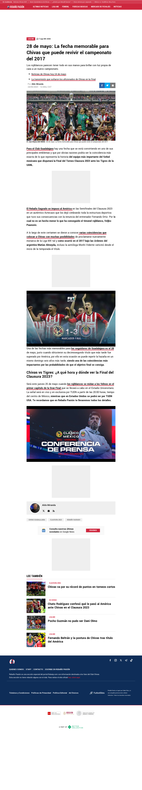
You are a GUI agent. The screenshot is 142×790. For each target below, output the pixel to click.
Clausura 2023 (56, 520)
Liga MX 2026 (45, 39)
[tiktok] (131, 660)
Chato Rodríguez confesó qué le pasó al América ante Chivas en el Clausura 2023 (79, 606)
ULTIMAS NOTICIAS (41, 7)
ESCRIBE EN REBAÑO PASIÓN (57, 669)
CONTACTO (38, 669)
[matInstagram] (115, 660)
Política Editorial (60, 693)
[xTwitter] (120, 660)
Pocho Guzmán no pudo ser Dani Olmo (72, 621)
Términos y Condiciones (19, 693)
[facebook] (110, 660)
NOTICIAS (118, 7)
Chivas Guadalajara (37, 520)
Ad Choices (73, 693)
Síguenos (93, 530)
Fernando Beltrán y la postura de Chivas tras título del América (80, 640)
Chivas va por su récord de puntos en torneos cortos (81, 587)
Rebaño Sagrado (73, 520)
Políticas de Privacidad (41, 693)
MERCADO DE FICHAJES (100, 7)
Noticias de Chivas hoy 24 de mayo (48, 74)
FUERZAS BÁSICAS (80, 7)
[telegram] (126, 660)
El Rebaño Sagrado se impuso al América (49, 208)
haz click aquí (74, 677)
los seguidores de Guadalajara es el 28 (92, 348)
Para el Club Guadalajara (40, 148)
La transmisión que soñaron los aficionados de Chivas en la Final (63, 79)
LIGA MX (55, 7)
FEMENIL (65, 7)
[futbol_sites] (98, 693)
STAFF (28, 669)
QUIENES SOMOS (16, 669)
